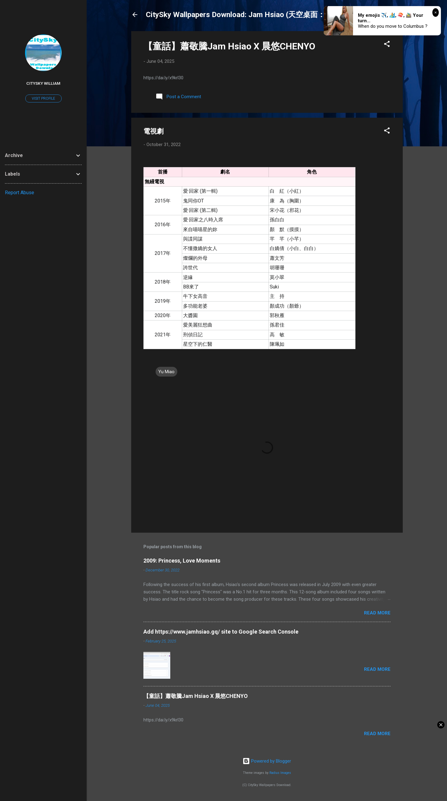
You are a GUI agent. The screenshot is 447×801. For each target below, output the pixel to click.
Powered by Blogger (267, 761)
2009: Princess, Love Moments (181, 560)
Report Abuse (19, 192)
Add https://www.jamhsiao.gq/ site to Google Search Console (220, 631)
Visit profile (43, 98)
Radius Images (280, 773)
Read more (377, 613)
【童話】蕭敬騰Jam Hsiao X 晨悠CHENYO (229, 46)
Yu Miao (166, 371)
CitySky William (43, 83)
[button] (387, 45)
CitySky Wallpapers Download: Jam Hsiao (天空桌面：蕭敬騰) (248, 14)
